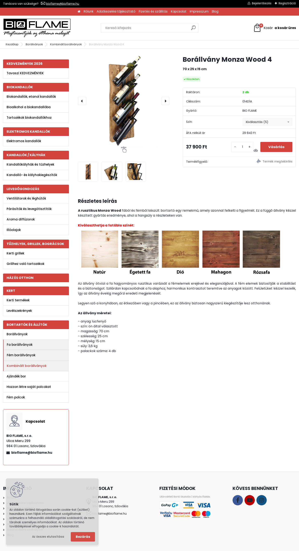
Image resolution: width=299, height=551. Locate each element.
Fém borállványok (21, 355)
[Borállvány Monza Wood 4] (123, 101)
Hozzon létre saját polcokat (29, 387)
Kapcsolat (179, 11)
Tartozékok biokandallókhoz (29, 117)
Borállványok (34, 44)
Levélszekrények (19, 311)
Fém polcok (16, 397)
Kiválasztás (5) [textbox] (257, 122)
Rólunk (88, 11)
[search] (193, 29)
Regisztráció (287, 3)
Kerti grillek (15, 253)
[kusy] (242, 147)
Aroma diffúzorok (21, 219)
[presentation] (82, 101)
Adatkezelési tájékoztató (116, 11)
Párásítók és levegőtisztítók (29, 209)
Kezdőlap (12, 44)
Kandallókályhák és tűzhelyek (30, 164)
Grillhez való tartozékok (25, 264)
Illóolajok (14, 230)
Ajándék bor (16, 376)
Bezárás (83, 536)
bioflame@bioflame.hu (62, 4)
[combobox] (267, 122)
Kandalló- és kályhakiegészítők (32, 175)
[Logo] (37, 28)
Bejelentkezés (261, 3)
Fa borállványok (19, 344)
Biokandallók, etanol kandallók (31, 96)
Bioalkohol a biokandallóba (29, 107)
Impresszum (199, 11)
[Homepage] (79, 12)
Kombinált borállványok (66, 44)
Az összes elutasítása (48, 537)
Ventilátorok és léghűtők (26, 198)
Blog (215, 11)
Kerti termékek (18, 300)
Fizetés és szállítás (153, 11)
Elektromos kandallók (24, 141)
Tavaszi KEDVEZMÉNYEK (25, 73)
